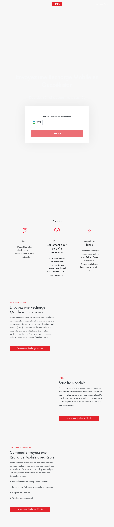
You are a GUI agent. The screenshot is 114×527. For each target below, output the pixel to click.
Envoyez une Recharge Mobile (30, 348)
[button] (98, 4)
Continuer (57, 133)
